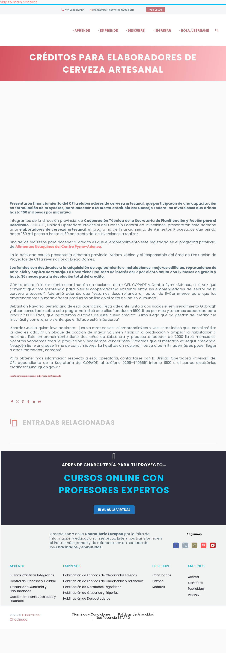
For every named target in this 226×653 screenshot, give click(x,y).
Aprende (82, 30)
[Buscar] (216, 30)
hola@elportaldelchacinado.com (113, 9)
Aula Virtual (155, 9)
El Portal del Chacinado (25, 617)
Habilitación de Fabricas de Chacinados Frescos (100, 575)
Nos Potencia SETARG (113, 617)
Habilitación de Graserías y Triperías (90, 593)
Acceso (193, 594)
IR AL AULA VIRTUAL (114, 509)
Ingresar (162, 30)
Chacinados (161, 575)
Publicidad (196, 589)
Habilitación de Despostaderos (86, 598)
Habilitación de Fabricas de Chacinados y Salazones (103, 581)
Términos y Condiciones (91, 614)
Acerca (193, 577)
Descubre (136, 30)
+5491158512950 (74, 9)
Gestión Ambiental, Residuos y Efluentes (33, 599)
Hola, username (195, 30)
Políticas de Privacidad (136, 614)
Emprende (109, 30)
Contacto (195, 583)
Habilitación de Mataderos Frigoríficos (92, 587)
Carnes (157, 581)
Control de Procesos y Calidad (33, 581)
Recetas (158, 587)
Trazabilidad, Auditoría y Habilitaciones (28, 589)
